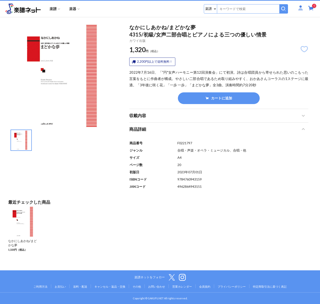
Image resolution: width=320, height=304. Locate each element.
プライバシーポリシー (232, 286)
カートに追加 (218, 98)
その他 (137, 286)
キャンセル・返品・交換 (109, 286)
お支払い (60, 286)
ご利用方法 (40, 286)
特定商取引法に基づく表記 (270, 286)
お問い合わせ (156, 286)
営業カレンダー (182, 286)
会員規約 (204, 286)
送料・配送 (80, 286)
